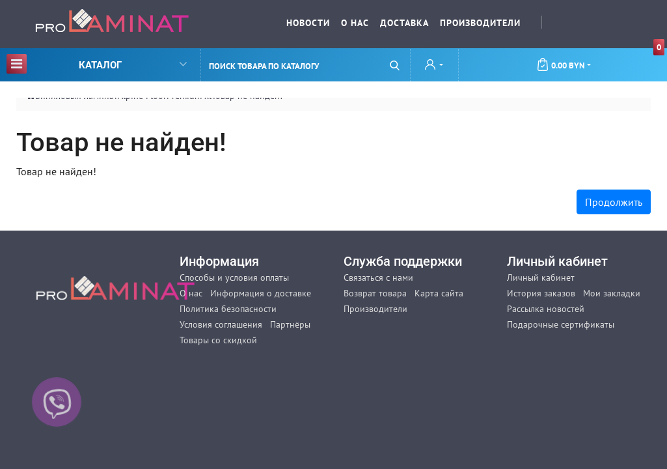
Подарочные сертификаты (560, 324)
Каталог (96, 63)
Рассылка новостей (545, 309)
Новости (308, 23)
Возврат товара (375, 293)
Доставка (404, 23)
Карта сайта (439, 293)
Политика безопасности (228, 309)
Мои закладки (611, 293)
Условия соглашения (221, 324)
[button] (434, 66)
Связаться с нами (378, 277)
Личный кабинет (541, 277)
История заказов (541, 293)
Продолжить (613, 201)
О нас (355, 23)
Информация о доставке (260, 293)
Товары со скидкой (218, 340)
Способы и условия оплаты (234, 277)
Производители (480, 23)
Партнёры (290, 324)
